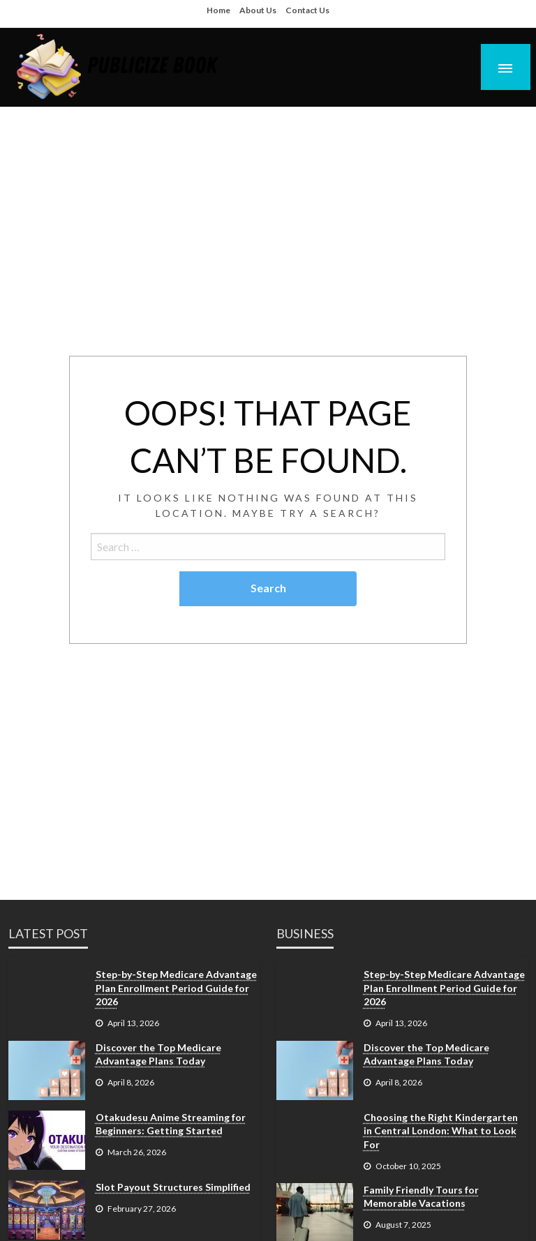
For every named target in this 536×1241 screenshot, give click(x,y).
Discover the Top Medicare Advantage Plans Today (158, 1054)
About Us (257, 10)
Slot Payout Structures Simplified (173, 1187)
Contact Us (307, 10)
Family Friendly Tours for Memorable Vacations (421, 1197)
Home (218, 10)
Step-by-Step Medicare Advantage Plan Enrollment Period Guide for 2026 (176, 987)
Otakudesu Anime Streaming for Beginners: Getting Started (171, 1124)
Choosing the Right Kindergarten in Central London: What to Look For (441, 1130)
